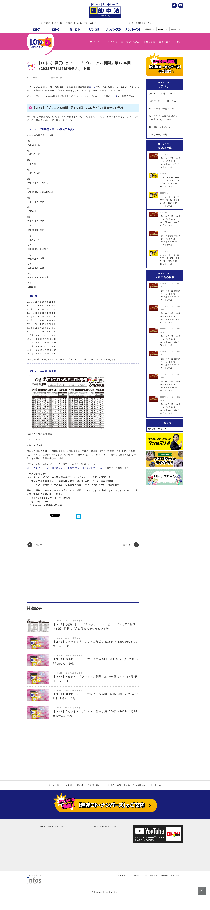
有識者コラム (139, 785)
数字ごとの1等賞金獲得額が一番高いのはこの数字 (163, 118)
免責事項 (154, 875)
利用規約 (164, 875)
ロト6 (60, 785)
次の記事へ (131, 544)
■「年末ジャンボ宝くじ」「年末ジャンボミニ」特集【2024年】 (70, 23)
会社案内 (122, 875)
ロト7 (51, 785)
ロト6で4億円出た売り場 (161, 108)
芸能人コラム (154, 785)
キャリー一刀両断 (158, 134)
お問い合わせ (176, 875)
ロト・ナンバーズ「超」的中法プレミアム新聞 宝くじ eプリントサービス (64, 468)
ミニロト (70, 785)
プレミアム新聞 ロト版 (161, 93)
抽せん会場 (149, 41)
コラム (177, 41)
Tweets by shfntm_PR (52, 826)
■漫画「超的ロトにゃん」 (140, 23)
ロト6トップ (96, 41)
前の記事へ (35, 544)
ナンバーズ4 (108, 785)
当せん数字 (164, 41)
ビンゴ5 (81, 785)
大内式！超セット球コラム (162, 101)
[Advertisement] (83, 574)
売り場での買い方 (130, 41)
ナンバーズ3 (93, 785)
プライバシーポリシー (138, 875)
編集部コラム (123, 785)
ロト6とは (112, 41)
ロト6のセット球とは (160, 127)
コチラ (92, 87)
